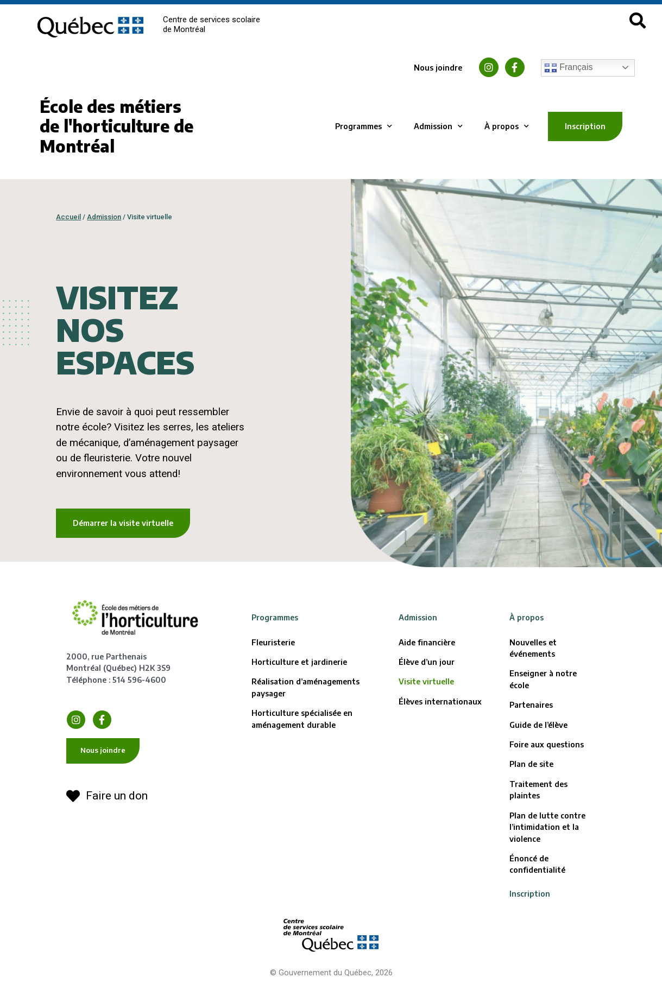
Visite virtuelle (426, 681)
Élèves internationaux (440, 701)
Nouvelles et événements (533, 648)
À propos (506, 126)
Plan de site (531, 764)
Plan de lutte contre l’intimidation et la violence (547, 827)
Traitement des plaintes (538, 789)
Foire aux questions (546, 744)
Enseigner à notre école (543, 679)
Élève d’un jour (427, 661)
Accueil (68, 217)
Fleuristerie (273, 642)
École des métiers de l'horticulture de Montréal (116, 126)
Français (568, 67)
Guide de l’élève (538, 724)
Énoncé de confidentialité (537, 864)
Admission (438, 126)
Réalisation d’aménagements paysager (305, 687)
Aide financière (427, 642)
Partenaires (531, 704)
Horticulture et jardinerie (299, 661)
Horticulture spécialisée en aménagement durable (301, 718)
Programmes (363, 126)
